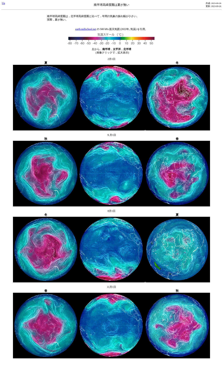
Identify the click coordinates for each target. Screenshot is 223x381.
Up (3, 3)
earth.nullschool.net (85, 29)
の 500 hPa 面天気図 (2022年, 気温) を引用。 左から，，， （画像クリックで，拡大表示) (111, 199)
